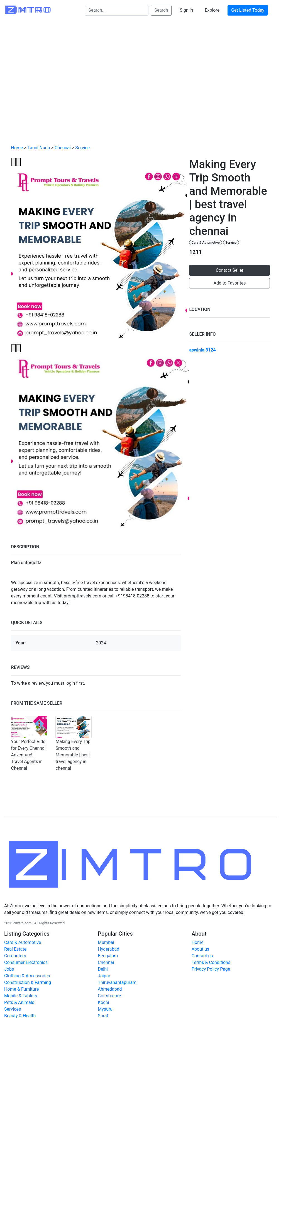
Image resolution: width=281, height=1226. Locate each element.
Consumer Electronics (26, 962)
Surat (103, 1015)
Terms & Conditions (211, 962)
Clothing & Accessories (27, 975)
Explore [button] (212, 10)
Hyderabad (108, 949)
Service (82, 147)
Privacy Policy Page (211, 969)
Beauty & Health (20, 1015)
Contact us (202, 955)
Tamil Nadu (39, 147)
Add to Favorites (230, 283)
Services (12, 1009)
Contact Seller (230, 270)
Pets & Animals (19, 1002)
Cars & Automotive (206, 243)
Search (161, 10)
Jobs (9, 969)
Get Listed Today (247, 10)
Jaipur (104, 975)
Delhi (103, 969)
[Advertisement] (52, 86)
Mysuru (105, 1009)
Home (17, 147)
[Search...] (116, 10)
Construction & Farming (27, 982)
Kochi (103, 1002)
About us (200, 949)
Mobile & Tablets (20, 995)
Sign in (186, 10)
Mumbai (106, 942)
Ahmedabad (110, 989)
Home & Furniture (21, 989)
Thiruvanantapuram (117, 982)
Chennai (63, 147)
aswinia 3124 (202, 350)
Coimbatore (109, 995)
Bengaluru (108, 955)
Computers (15, 955)
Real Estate (15, 949)
